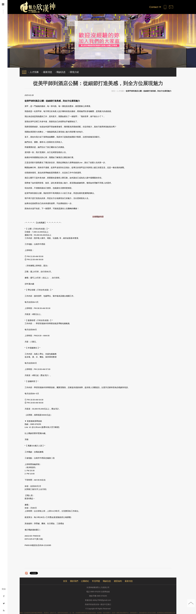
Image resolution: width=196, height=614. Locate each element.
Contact (155, 7)
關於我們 (74, 581)
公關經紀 (85, 581)
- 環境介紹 (73, 72)
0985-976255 (102, 596)
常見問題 (96, 581)
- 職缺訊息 (60, 72)
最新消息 (129, 581)
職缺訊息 (107, 581)
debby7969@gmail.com (101, 600)
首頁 (113, 91)
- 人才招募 (33, 72)
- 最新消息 (47, 72)
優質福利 (118, 581)
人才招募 (120, 91)
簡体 (4, 589)
